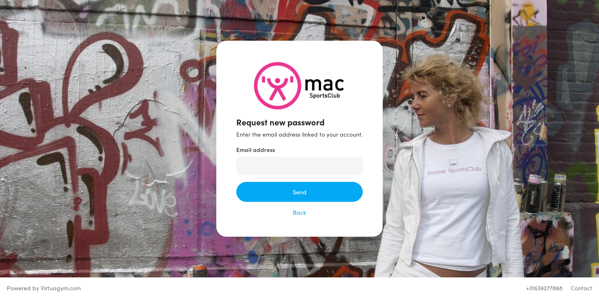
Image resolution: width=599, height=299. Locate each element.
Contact (581, 288)
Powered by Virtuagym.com (44, 288)
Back (299, 212)
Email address (255, 149)
